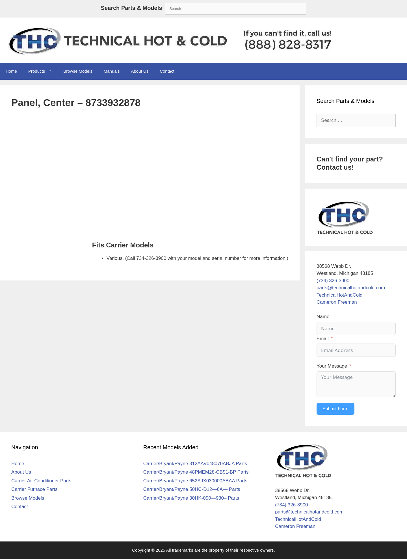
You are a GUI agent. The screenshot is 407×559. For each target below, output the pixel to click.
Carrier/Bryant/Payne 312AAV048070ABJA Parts (195, 463)
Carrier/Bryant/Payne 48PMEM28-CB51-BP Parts (196, 472)
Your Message (332, 366)
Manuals (112, 71)
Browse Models (77, 71)
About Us (139, 71)
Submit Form (335, 408)
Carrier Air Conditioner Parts (41, 481)
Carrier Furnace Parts (34, 489)
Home (11, 71)
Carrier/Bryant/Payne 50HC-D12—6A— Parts (191, 489)
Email (323, 338)
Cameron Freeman (337, 302)
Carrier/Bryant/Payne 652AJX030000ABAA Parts (195, 481)
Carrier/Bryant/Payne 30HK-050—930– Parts (191, 498)
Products (43, 71)
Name (323, 316)
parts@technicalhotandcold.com (351, 287)
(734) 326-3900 (333, 280)
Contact (167, 71)
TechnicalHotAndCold (340, 295)
